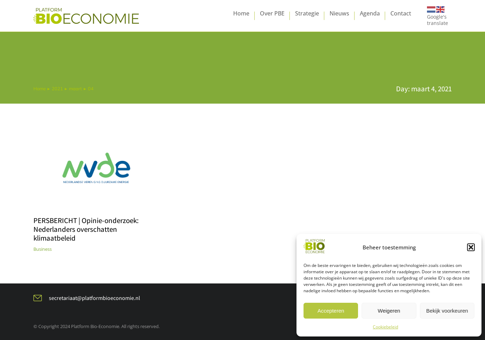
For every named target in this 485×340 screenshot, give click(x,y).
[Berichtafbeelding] (96, 171)
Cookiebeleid (385, 327)
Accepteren (331, 311)
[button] (470, 247)
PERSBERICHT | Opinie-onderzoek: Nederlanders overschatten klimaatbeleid (86, 229)
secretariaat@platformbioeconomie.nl (94, 298)
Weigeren (389, 311)
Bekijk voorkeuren (447, 311)
